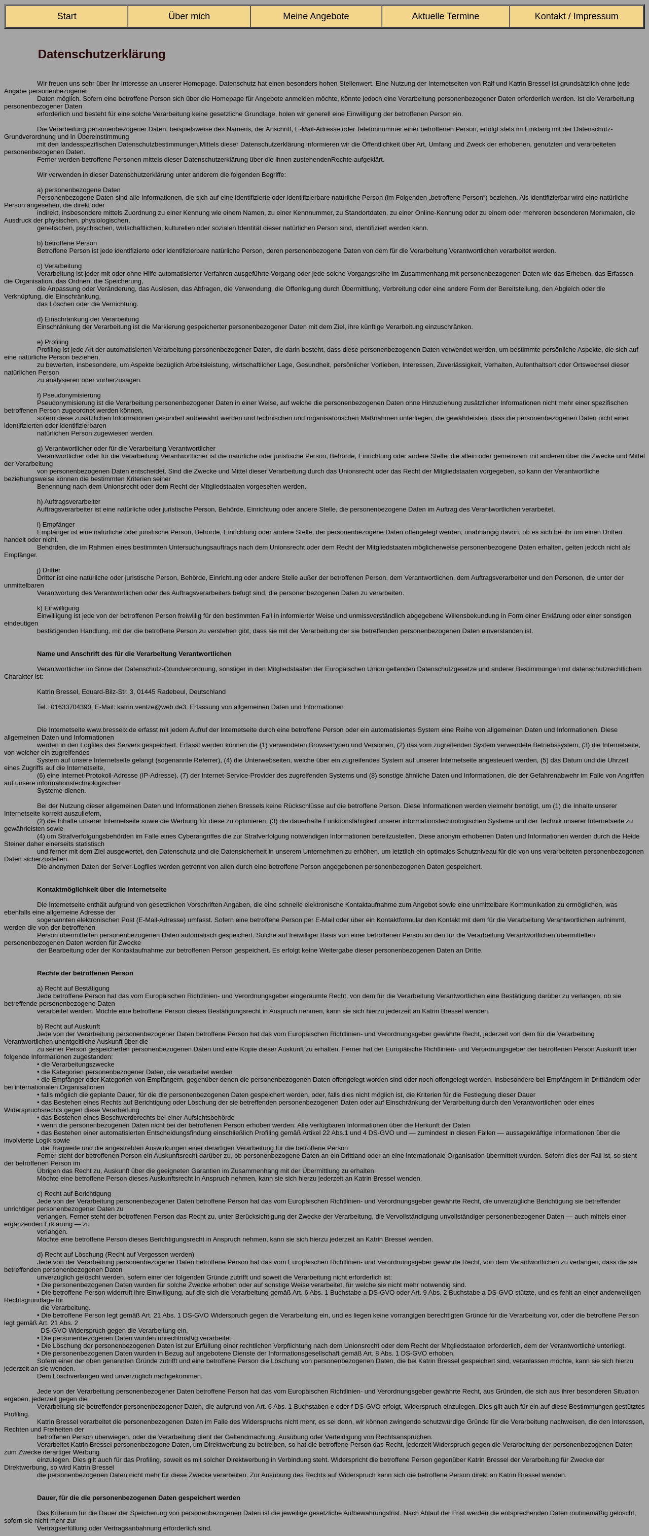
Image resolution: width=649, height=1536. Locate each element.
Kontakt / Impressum (577, 16)
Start (67, 16)
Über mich (189, 16)
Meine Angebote (316, 16)
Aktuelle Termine (446, 16)
